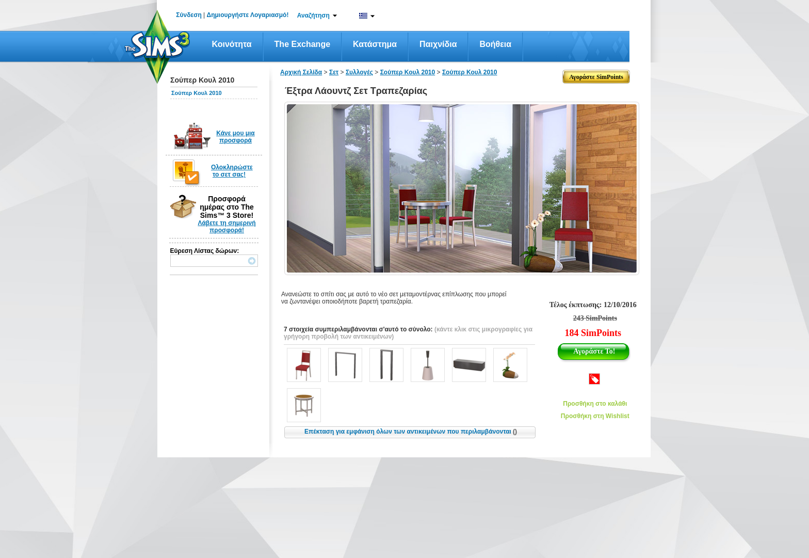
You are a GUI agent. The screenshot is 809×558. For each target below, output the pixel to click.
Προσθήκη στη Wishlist (595, 416)
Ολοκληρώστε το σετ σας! (232, 171)
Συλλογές (359, 72)
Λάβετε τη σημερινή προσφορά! (226, 226)
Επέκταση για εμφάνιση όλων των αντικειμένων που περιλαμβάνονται (410, 431)
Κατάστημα (375, 44)
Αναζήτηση (313, 15)
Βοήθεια (495, 44)
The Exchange (302, 44)
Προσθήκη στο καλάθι (595, 403)
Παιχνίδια (438, 44)
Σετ (333, 72)
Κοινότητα (232, 44)
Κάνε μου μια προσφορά (235, 137)
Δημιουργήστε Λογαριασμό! (248, 15)
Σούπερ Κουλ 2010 (196, 93)
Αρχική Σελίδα (301, 72)
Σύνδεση (188, 15)
